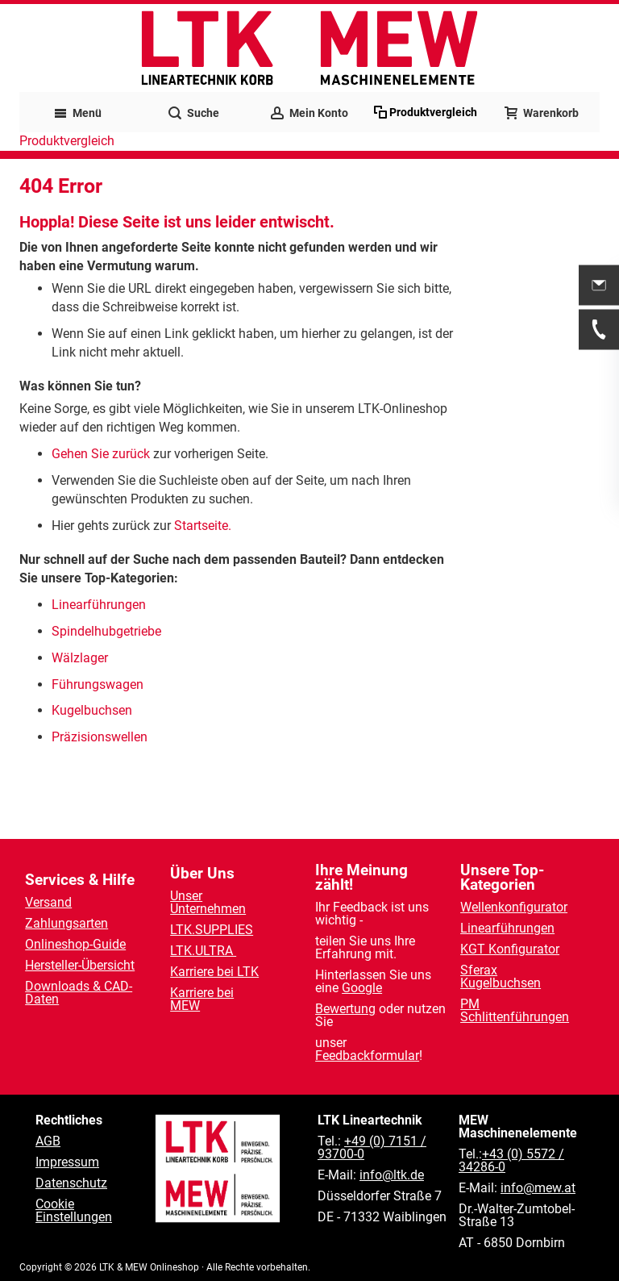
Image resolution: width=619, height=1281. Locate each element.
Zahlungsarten (66, 923)
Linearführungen (100, 604)
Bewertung (345, 1008)
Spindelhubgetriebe (106, 631)
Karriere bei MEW (202, 999)
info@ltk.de (391, 1175)
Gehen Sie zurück (101, 453)
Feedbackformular (367, 1055)
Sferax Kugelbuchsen (500, 976)
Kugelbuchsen (92, 710)
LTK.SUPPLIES (211, 929)
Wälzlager (81, 658)
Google (362, 987)
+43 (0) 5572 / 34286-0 (511, 1160)
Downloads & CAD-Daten (78, 992)
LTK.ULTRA (203, 950)
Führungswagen (97, 684)
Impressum (67, 1162)
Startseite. (202, 525)
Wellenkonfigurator (513, 907)
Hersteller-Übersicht (80, 965)
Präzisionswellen (99, 737)
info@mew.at (538, 1187)
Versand (48, 902)
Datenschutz (71, 1183)
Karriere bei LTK (214, 971)
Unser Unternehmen (208, 902)
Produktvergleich (66, 140)
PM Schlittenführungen (514, 1010)
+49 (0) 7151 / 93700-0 (372, 1147)
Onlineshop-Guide (75, 944)
